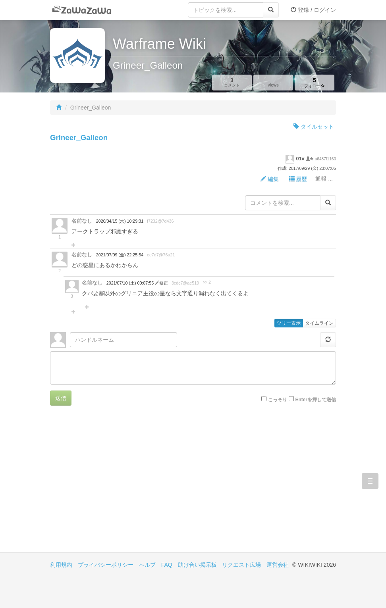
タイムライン (319, 323)
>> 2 (207, 282)
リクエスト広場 (241, 565)
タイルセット (313, 126)
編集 (270, 179)
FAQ (166, 565)
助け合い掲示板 (197, 565)
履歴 (298, 179)
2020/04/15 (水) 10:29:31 (119, 221)
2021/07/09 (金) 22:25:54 (119, 254)
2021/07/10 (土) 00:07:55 (130, 283)
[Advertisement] (121, 485)
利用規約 (61, 565)
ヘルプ (147, 565)
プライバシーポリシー (105, 565)
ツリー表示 (289, 323)
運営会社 (277, 565)
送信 (60, 398)
